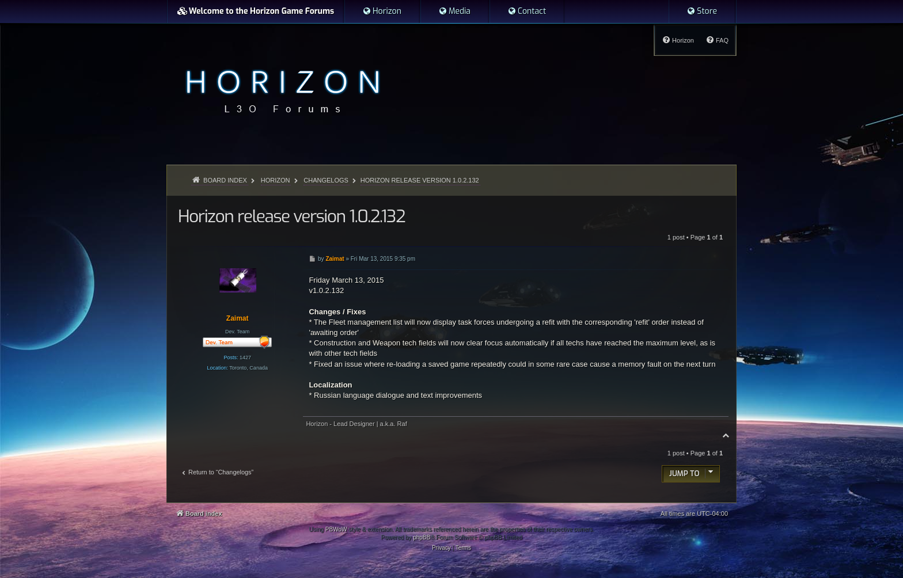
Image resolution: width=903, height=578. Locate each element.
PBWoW (336, 529)
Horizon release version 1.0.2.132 (420, 180)
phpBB (421, 537)
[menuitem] (382, 11)
